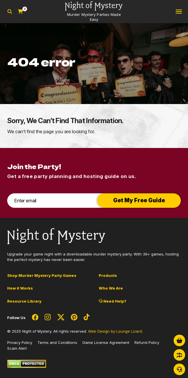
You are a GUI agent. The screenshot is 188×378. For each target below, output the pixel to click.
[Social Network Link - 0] (35, 318)
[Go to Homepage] (94, 11)
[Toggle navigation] (178, 11)
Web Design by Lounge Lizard (115, 331)
